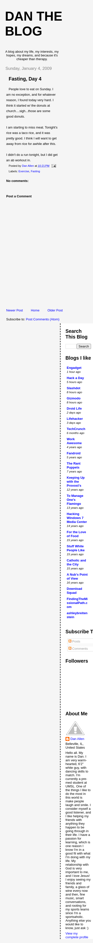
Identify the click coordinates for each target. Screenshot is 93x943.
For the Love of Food (76, 534)
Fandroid (74, 453)
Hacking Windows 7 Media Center (77, 518)
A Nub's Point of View (77, 576)
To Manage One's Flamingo (75, 500)
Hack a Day (75, 378)
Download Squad (74, 591)
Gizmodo (74, 398)
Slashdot (73, 388)
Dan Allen (77, 739)
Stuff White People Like (76, 548)
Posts (74, 641)
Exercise (24, 171)
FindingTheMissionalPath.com (77, 603)
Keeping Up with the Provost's (76, 481)
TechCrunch (76, 429)
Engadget (74, 368)
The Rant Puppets (74, 465)
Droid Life (74, 408)
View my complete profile (76, 935)
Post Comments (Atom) (43, 319)
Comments (78, 648)
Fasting (35, 171)
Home (35, 310)
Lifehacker (75, 419)
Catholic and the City (76, 562)
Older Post (54, 310)
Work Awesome (74, 441)
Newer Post (14, 310)
